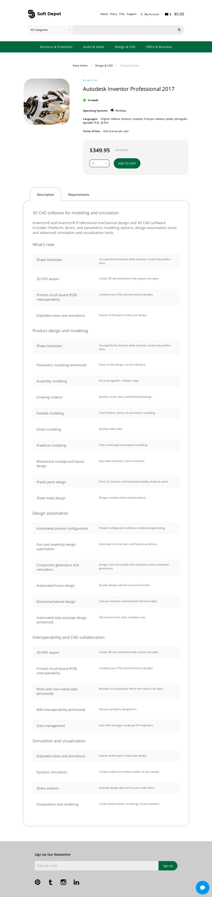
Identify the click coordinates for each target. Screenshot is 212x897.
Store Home (80, 65)
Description (45, 194)
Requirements (78, 194)
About (104, 14)
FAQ (121, 14)
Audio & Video (93, 47)
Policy (113, 14)
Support (131, 14)
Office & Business (159, 47)
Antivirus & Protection (56, 47)
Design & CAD (125, 47)
